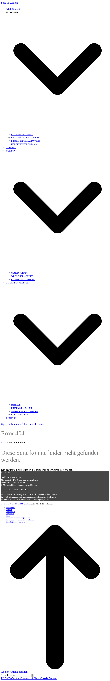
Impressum (10, 514)
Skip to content (9, 2)
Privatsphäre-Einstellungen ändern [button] (18, 518)
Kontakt (9, 510)
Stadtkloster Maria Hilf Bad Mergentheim (16, 504)
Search (5, 675)
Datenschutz (10, 512)
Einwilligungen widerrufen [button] (15, 522)
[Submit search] (33, 675)
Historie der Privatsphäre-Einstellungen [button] (20, 520)
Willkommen (10, 508)
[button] (22, 423)
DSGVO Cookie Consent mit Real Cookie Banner (29, 678)
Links (8, 516)
